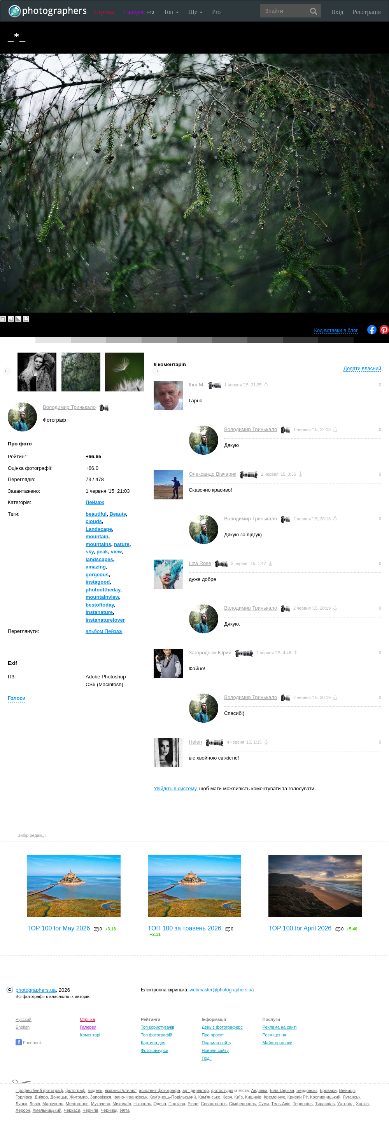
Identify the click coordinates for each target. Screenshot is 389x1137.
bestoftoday (100, 605)
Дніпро (41, 1097)
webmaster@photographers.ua (222, 990)
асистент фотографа (159, 1090)
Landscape (99, 529)
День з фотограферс (222, 1027)
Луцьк (21, 1103)
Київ (239, 1097)
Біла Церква (282, 1090)
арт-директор (195, 1090)
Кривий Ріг (297, 1097)
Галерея (139, 12)
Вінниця (347, 1090)
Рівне (192, 1103)
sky (90, 552)
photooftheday (103, 590)
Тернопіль (303, 1103)
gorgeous (97, 574)
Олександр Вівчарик (212, 474)
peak (102, 552)
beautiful (96, 514)
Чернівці (109, 1110)
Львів (35, 1103)
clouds (94, 521)
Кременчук (274, 1097)
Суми (263, 1103)
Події (207, 1058)
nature (122, 544)
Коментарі (90, 1035)
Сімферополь (242, 1103)
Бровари (328, 1090)
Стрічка (104, 12)
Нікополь (142, 1103)
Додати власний (362, 368)
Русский (24, 1019)
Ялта (125, 1110)
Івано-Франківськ (130, 1097)
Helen (195, 742)
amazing (96, 567)
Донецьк (58, 1097)
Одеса (159, 1103)
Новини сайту (215, 1050)
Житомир (78, 1097)
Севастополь (213, 1103)
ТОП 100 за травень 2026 (184, 928)
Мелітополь (77, 1103)
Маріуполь (52, 1103)
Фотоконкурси (154, 1050)
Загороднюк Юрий (210, 652)
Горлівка (24, 1097)
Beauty (117, 514)
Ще (195, 12)
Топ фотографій (156, 1035)
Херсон (23, 1110)
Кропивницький (325, 1097)
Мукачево (100, 1103)
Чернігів (90, 1110)
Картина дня (153, 1042)
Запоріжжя (100, 1097)
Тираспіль (325, 1103)
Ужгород (345, 1103)
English (23, 1027)
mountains (98, 544)
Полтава (176, 1103)
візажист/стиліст (120, 1090)
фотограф (75, 1090)
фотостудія (222, 1090)
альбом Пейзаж (104, 631)
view (116, 552)
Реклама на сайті (280, 1027)
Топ (171, 12)
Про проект (213, 1035)
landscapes (99, 559)
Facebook (29, 1042)
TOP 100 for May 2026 (58, 928)
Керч (227, 1097)
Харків (362, 1103)
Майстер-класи (278, 1042)
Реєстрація (367, 12)
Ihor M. (196, 385)
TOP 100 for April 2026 (299, 928)
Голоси (16, 698)
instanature (99, 612)
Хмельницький (47, 1110)
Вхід (337, 12)
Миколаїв (121, 1103)
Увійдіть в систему (175, 788)
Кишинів (253, 1097)
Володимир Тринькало (69, 407)
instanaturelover (105, 620)
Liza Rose (200, 563)
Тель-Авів (280, 1103)
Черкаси (72, 1110)
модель (95, 1090)
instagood (98, 582)
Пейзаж (95, 502)
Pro (216, 12)
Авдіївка (259, 1090)
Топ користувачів (157, 1027)
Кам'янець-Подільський (172, 1097)
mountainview (102, 597)
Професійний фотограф (39, 1090)
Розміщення (274, 1035)
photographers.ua (36, 990)
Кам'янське (209, 1097)
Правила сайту (216, 1042)
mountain (97, 536)
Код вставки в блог (336, 330)
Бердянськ (306, 1090)
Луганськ (351, 1097)
